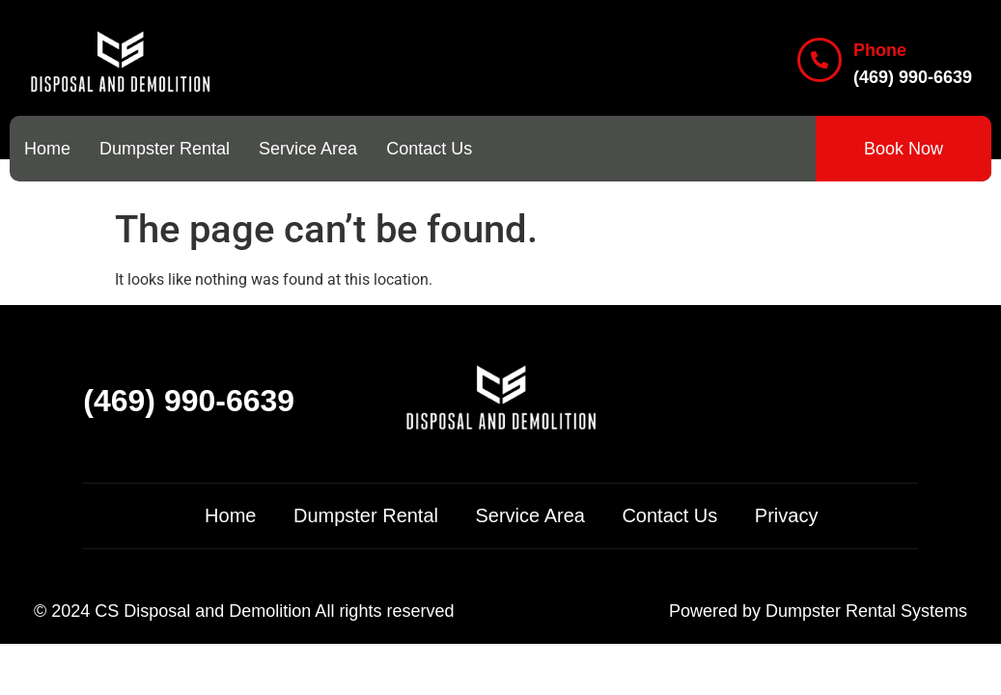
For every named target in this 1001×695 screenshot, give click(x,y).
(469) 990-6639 (188, 400)
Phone (879, 50)
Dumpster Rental (164, 148)
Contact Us (429, 148)
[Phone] (819, 60)
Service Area (308, 148)
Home (47, 148)
